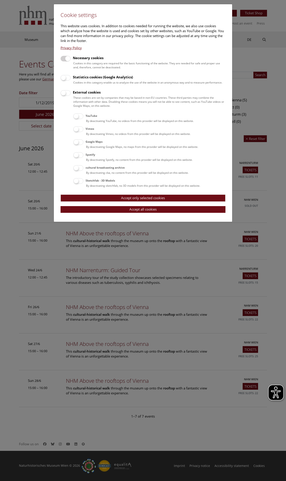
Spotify (90, 155)
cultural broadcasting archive (105, 167)
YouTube (91, 116)
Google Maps (94, 142)
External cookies (87, 92)
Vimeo (90, 129)
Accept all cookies (143, 209)
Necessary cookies (88, 58)
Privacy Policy (71, 48)
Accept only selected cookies (143, 198)
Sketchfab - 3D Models (100, 180)
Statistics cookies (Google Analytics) (103, 77)
